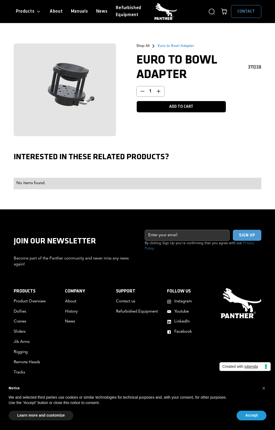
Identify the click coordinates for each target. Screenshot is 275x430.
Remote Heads (27, 362)
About (56, 11)
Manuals (79, 11)
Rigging (21, 352)
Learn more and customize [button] (41, 415)
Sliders (20, 332)
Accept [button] (251, 415)
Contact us (125, 301)
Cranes (20, 322)
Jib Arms (22, 342)
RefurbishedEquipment (129, 11)
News (102, 11)
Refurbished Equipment (137, 312)
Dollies (20, 312)
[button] (29, 11)
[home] (165, 11)
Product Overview (30, 301)
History (71, 312)
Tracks (19, 372)
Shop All (143, 46)
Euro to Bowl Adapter (176, 46)
